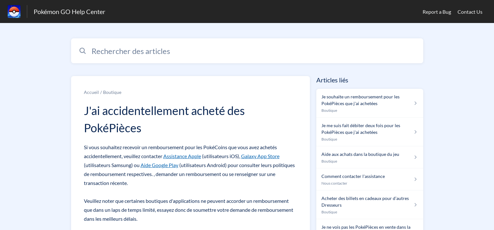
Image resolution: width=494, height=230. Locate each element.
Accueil (91, 92)
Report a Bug (437, 12)
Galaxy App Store (260, 156)
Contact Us (470, 12)
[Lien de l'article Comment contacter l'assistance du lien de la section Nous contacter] (369, 179)
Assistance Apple (182, 156)
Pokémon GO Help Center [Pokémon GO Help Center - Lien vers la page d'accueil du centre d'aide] (69, 11)
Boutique (112, 92)
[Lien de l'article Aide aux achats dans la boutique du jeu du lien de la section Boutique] (369, 157)
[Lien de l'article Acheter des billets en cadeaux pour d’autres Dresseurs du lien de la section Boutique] (369, 204)
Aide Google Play (159, 165)
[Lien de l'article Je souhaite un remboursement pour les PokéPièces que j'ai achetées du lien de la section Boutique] (369, 103)
